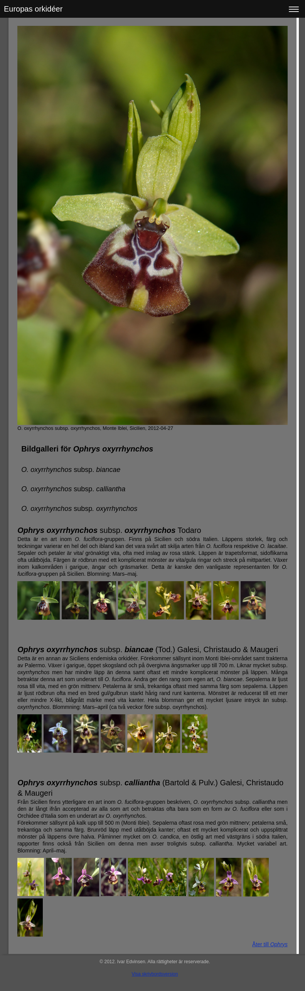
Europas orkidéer (33, 9)
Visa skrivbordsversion (155, 974)
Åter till (270, 944)
